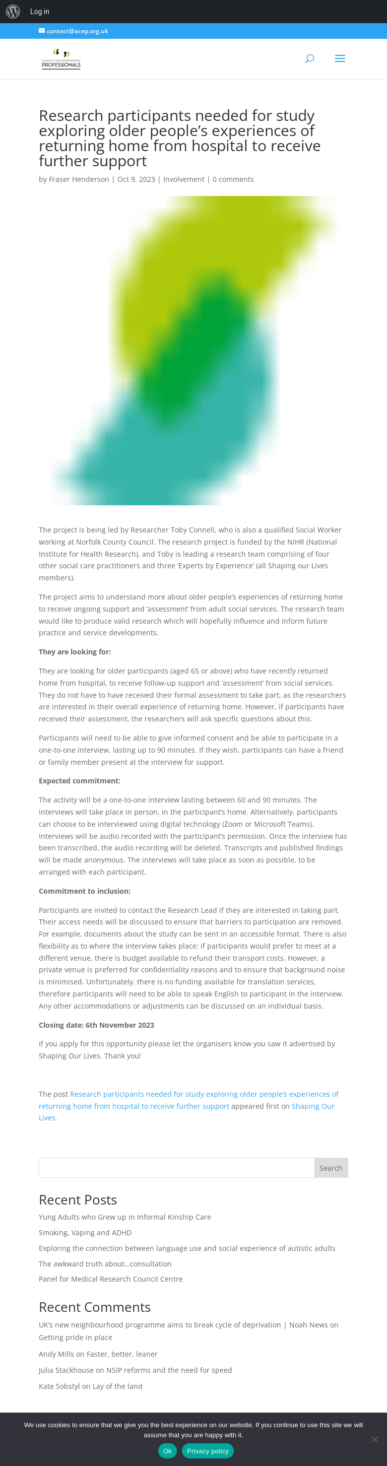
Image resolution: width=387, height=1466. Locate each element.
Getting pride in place (75, 1337)
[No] (374, 1439)
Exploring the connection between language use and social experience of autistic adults (187, 1248)
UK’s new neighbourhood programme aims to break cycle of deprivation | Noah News (183, 1324)
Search (331, 1168)
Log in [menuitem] (39, 12)
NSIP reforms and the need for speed (169, 1370)
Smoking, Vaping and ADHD (85, 1232)
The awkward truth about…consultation (105, 1264)
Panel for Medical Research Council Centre (111, 1279)
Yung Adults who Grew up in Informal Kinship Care (125, 1217)
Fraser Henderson (79, 179)
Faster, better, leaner (122, 1354)
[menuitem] (13, 11)
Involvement (184, 179)
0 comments (233, 179)
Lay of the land (118, 1386)
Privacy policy (208, 1451)
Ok (167, 1451)
